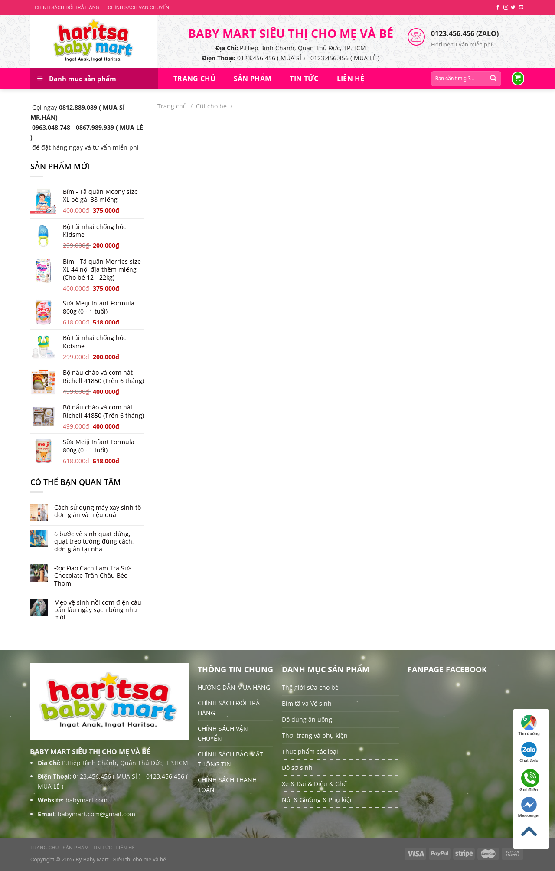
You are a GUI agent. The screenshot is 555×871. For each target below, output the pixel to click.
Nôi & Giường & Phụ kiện (318, 800)
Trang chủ (194, 78)
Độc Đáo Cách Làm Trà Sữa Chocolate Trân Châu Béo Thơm (93, 575)
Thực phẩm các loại (310, 751)
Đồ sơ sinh (297, 767)
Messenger (529, 807)
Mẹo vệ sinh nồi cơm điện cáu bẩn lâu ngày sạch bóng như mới (97, 610)
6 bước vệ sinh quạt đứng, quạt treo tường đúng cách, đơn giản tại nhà (94, 541)
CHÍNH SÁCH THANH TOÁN (227, 785)
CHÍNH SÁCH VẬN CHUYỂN (138, 7)
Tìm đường (529, 725)
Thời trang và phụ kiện (315, 735)
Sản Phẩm (253, 78)
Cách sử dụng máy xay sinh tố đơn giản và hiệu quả (97, 511)
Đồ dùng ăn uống (307, 719)
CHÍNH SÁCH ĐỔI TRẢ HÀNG (67, 7)
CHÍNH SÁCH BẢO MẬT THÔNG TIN (230, 759)
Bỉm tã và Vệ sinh (307, 703)
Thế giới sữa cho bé (310, 687)
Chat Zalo (528, 752)
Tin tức (304, 78)
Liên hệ (350, 78)
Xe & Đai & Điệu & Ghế (314, 783)
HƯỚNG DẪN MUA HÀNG (234, 687)
